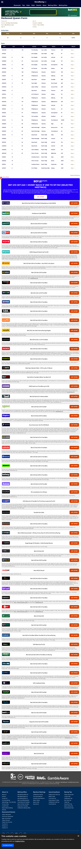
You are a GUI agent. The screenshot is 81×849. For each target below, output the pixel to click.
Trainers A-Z (5, 827)
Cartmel (53, 138)
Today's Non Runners (7, 822)
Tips (23, 5)
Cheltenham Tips (68, 798)
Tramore (53, 50)
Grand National (52, 804)
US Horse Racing (6, 800)
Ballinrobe (53, 153)
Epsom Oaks (36, 802)
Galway (53, 68)
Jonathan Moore (35, 157)
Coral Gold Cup (52, 798)
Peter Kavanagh (35, 138)
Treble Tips (66, 802)
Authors (4, 796)
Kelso (52, 134)
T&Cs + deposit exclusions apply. (21, 602)
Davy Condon (34, 61)
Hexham (53, 149)
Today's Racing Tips (68, 794)
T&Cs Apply (74, 190)
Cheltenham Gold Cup (54, 802)
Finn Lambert (34, 116)
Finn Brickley (34, 50)
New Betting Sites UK (23, 798)
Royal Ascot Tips (68, 804)
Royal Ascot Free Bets (23, 806)
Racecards (17, 5)
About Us (4, 794)
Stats (28, 5)
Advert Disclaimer (75, 175)
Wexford (53, 72)
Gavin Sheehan (35, 149)
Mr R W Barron (35, 94)
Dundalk (53, 79)
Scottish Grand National (38, 798)
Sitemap (4, 809)
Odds (33, 5)
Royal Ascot (36, 804)
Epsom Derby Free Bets (23, 804)
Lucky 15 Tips (67, 796)
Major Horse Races (6, 818)
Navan (52, 160)
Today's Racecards (6, 814)
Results (38, 5)
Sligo (52, 53)
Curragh (53, 61)
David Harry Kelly (45, 168)
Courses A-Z (5, 824)
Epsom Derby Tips (68, 806)
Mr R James (34, 68)
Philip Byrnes (34, 72)
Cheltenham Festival (38, 794)
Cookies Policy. (20, 841)
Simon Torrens (34, 153)
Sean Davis (34, 79)
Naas (52, 157)
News (44, 5)
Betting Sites (63, 5)
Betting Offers (52, 5)
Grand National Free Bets (24, 802)
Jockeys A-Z (5, 826)
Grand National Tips (69, 807)
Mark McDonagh (35, 127)
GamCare (57, 782)
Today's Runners (6, 820)
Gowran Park (54, 86)
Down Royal (54, 83)
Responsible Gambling (7, 807)
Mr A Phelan (34, 168)
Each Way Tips (67, 800)
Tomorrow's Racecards (7, 816)
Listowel (53, 57)
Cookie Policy (5, 806)
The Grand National (37, 796)
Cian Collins (44, 50)
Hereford (53, 116)
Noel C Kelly (44, 134)
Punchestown (54, 120)
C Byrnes (43, 72)
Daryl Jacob (34, 134)
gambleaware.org (59, 411)
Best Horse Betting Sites (23, 800)
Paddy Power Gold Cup (54, 794)
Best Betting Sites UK (23, 796)
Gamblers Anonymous (73, 782)
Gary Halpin (34, 83)
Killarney (53, 75)
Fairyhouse (53, 164)
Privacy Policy (5, 804)
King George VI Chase (54, 800)
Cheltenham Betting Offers (24, 807)
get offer (74, 203)
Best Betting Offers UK (23, 794)
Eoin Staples (34, 53)
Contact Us (4, 798)
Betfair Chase (52, 796)
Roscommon (54, 127)
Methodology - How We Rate (9, 802)
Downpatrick (54, 64)
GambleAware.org (34, 278)
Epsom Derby (36, 800)
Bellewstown (54, 101)
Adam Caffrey (34, 86)
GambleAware (64, 782)
